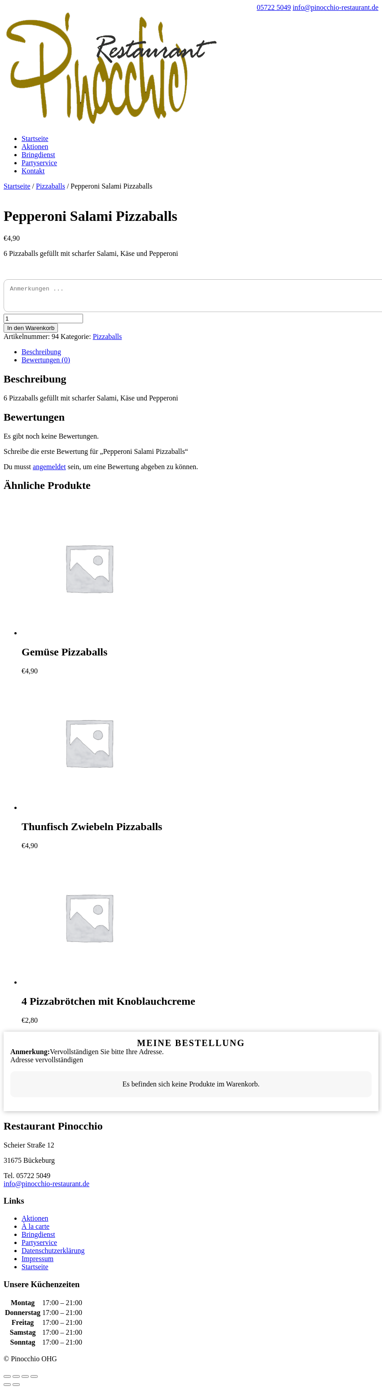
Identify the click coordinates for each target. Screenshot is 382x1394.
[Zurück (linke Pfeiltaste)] (7, 1388)
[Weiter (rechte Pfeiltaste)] (16, 1388)
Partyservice (39, 163)
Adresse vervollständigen (46, 1064)
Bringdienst (38, 154)
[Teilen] (16, 1380)
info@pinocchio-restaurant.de (46, 1188)
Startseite (35, 138)
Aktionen (35, 146)
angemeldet (49, 471)
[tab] (200, 356)
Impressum (37, 1262)
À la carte (35, 1230)
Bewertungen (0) (46, 364)
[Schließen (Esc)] (7, 1380)
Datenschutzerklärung (53, 1254)
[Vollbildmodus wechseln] (25, 1380)
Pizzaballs (50, 186)
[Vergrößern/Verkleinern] (34, 1380)
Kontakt (33, 171)
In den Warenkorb (30, 332)
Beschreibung (41, 356)
